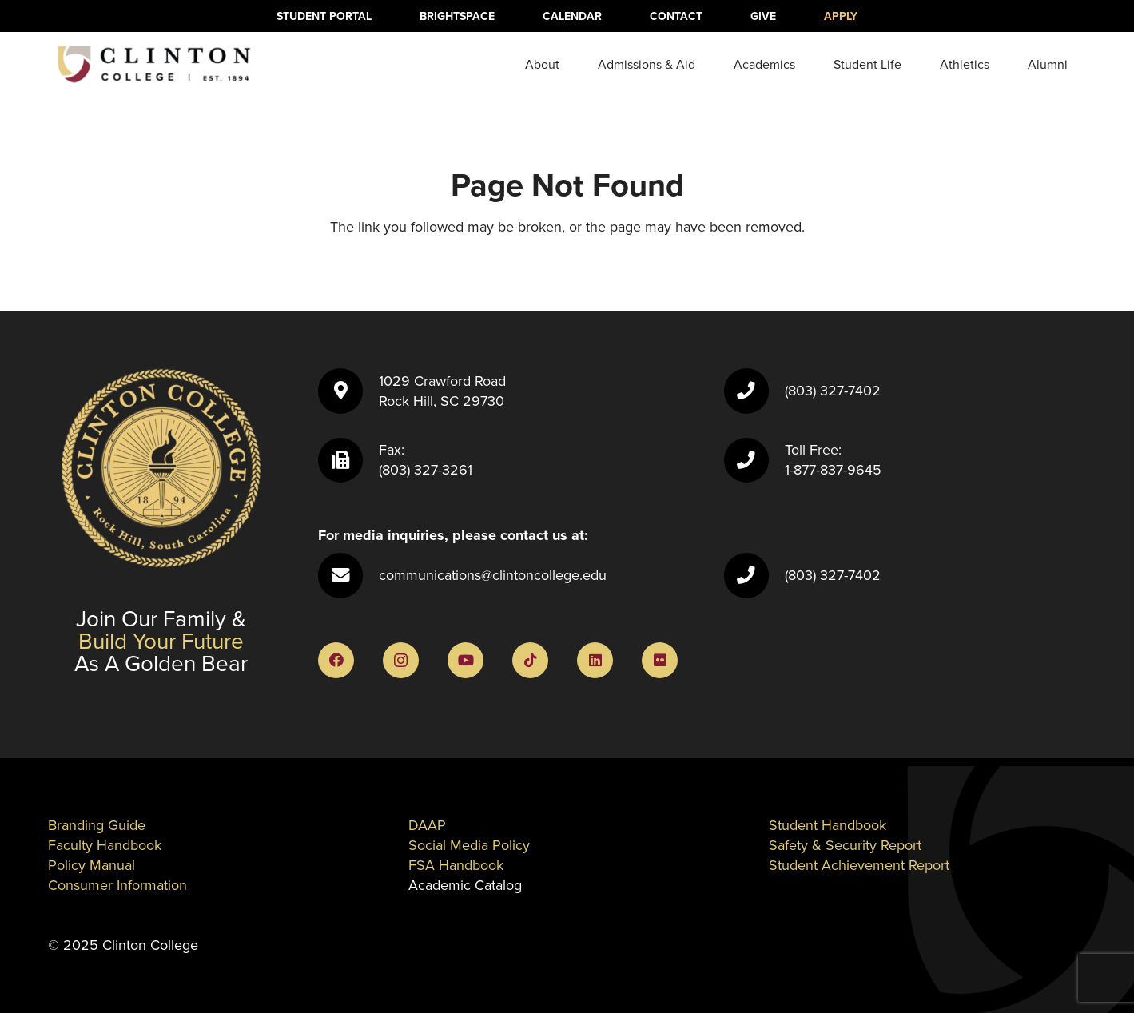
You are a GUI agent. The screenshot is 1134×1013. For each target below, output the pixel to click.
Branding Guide (96, 825)
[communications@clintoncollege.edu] (348, 575)
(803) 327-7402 (833, 390)
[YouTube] (465, 660)
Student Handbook (827, 825)
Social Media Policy (469, 845)
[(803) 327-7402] (754, 390)
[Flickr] (660, 660)
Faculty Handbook (104, 845)
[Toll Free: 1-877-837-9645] (754, 460)
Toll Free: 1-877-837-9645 (833, 459)
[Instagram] (401, 660)
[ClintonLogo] (153, 64)
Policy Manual (91, 865)
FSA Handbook (455, 865)
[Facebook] (336, 660)
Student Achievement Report (859, 865)
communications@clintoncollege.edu (493, 575)
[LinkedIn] (595, 660)
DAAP (427, 825)
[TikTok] (530, 660)
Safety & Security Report (845, 845)
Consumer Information (117, 885)
